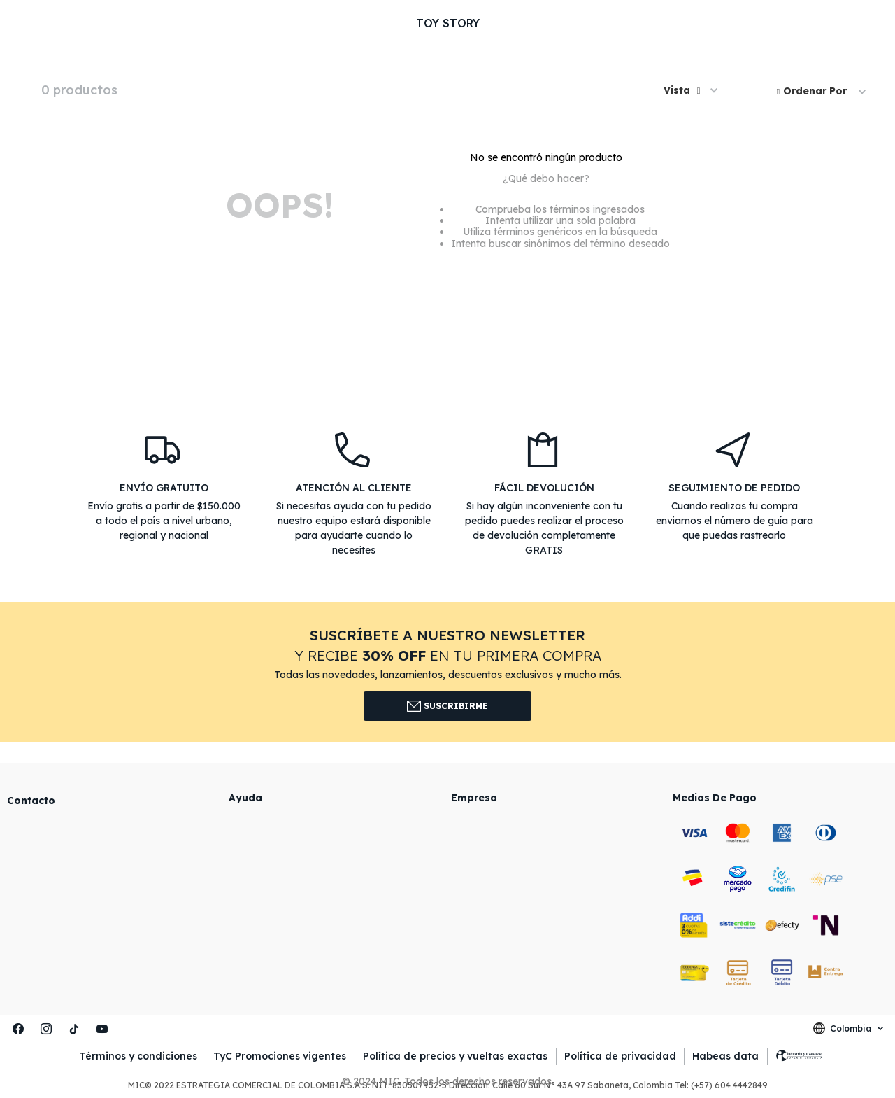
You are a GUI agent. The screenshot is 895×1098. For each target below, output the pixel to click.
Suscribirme (448, 706)
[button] (691, 90)
